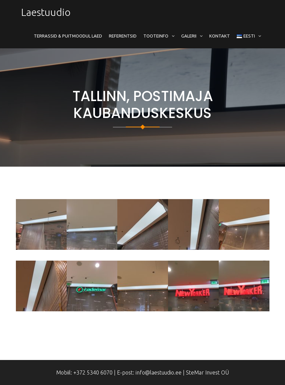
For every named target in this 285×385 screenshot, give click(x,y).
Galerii (188, 35)
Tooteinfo (155, 35)
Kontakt (219, 35)
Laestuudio (46, 12)
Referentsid (123, 35)
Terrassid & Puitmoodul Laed (68, 35)
